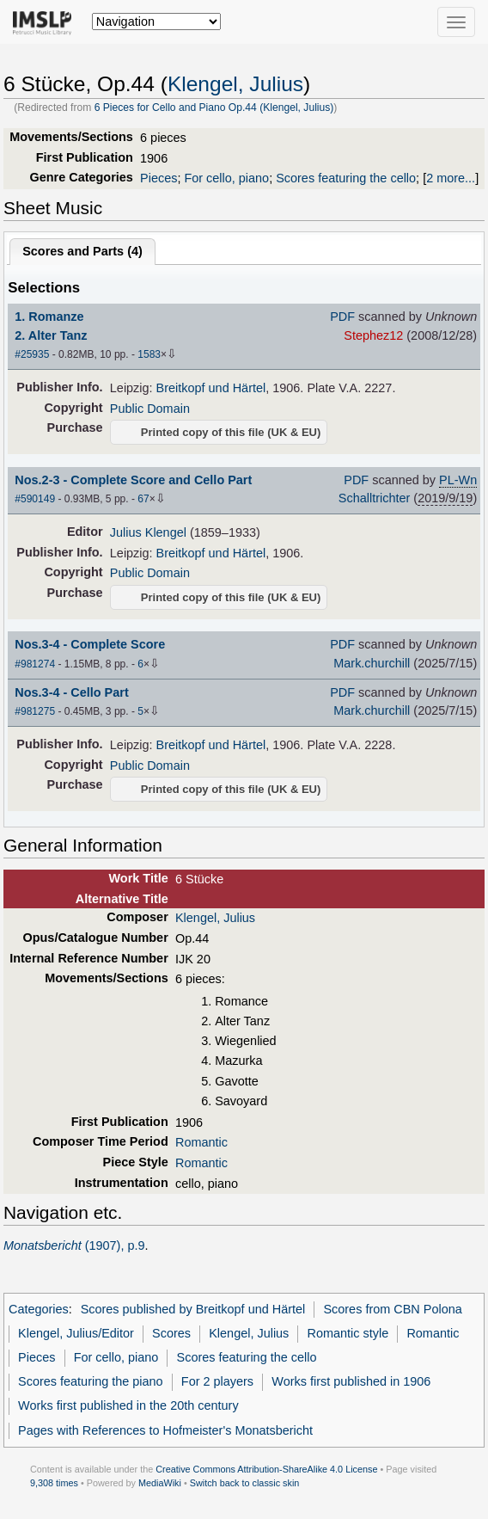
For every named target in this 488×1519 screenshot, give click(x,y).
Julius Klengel (148, 532)
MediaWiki (159, 1483)
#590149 (35, 499)
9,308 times (54, 1483)
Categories (39, 1309)
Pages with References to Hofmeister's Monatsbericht (165, 1430)
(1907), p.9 (74, 1245)
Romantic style (348, 1333)
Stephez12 (373, 335)
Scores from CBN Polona (392, 1309)
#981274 (35, 664)
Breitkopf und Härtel (211, 388)
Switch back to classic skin (245, 1483)
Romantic (201, 1142)
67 (143, 499)
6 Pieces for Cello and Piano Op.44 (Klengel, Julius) (214, 107)
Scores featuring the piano (90, 1381)
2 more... (450, 178)
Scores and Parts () (82, 251)
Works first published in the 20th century (128, 1405)
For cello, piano (226, 178)
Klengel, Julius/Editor (76, 1333)
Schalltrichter (374, 498)
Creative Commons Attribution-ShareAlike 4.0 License (266, 1469)
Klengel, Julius (235, 83)
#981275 (35, 711)
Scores (171, 1333)
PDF (342, 316)
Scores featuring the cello (346, 178)
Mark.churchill (371, 663)
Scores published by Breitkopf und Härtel (193, 1309)
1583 (149, 354)
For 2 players (217, 1381)
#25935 (32, 354)
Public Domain (150, 408)
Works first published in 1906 (350, 1381)
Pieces (158, 178)
